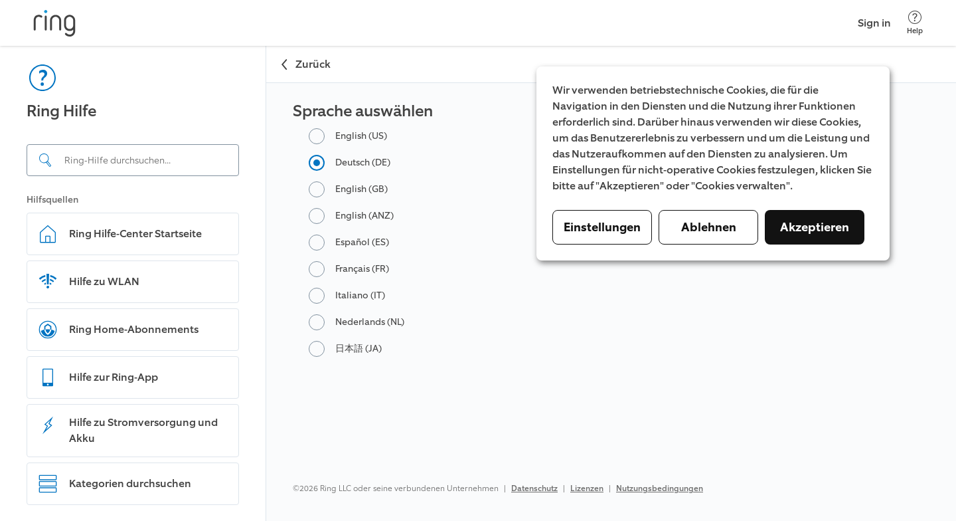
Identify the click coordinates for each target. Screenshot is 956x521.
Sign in (874, 23)
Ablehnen (708, 227)
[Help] (915, 23)
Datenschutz (534, 488)
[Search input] (133, 160)
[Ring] (54, 23)
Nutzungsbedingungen (659, 488)
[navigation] (133, 283)
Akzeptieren (814, 227)
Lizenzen (586, 488)
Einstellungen (602, 227)
